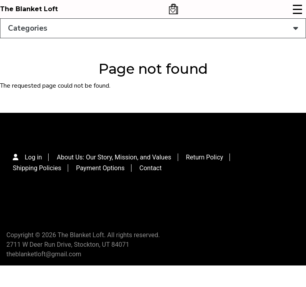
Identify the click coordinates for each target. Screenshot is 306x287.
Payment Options (100, 168)
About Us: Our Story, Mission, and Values (114, 157)
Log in (33, 157)
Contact (150, 168)
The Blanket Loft (29, 9)
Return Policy (204, 157)
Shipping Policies (37, 168)
